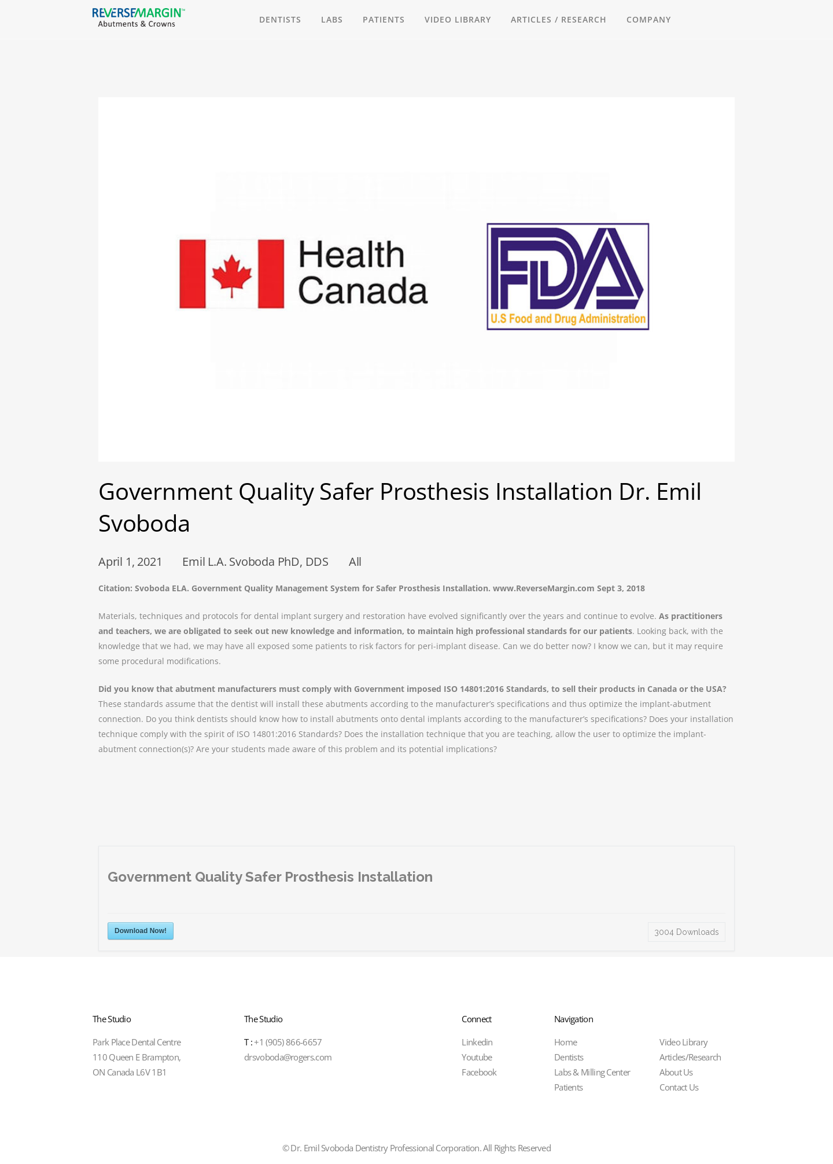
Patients (568, 1087)
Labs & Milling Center (592, 1072)
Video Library (683, 1042)
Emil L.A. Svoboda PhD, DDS (255, 561)
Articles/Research (690, 1057)
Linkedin (477, 1042)
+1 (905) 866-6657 (283, 1042)
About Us (675, 1072)
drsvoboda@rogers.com (287, 1057)
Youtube (477, 1057)
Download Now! (141, 931)
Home (565, 1042)
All (355, 561)
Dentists (568, 1057)
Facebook (479, 1072)
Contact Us (678, 1087)
